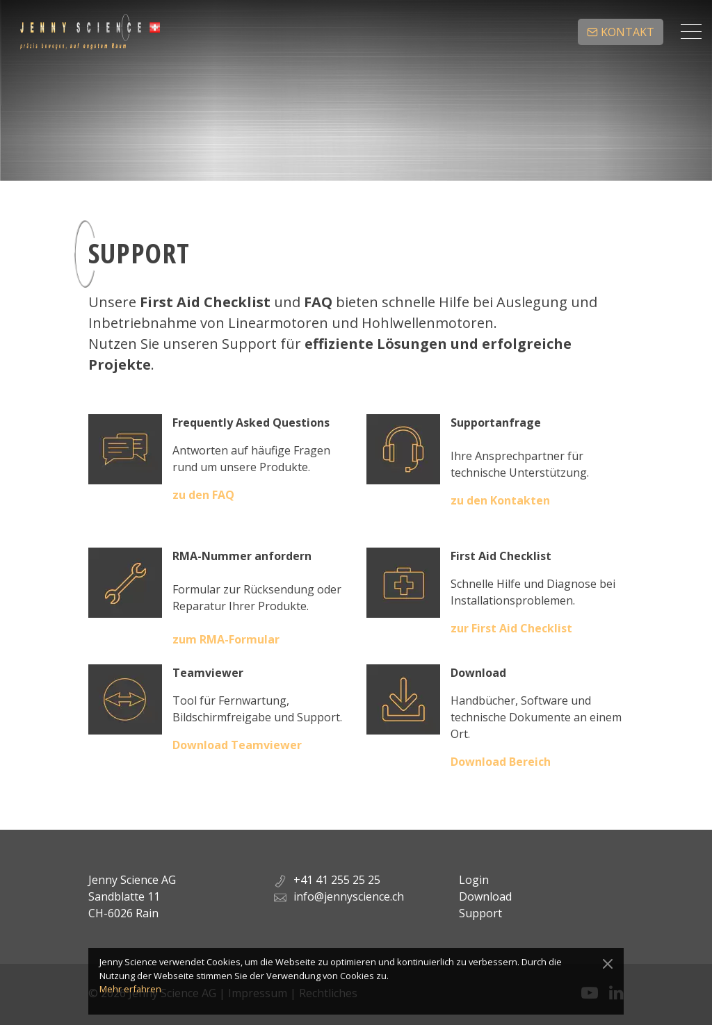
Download (485, 896)
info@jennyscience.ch (348, 896)
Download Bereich (501, 761)
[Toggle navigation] (691, 32)
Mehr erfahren (130, 989)
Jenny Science (89, 32)
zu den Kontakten (500, 500)
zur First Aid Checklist (511, 628)
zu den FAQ (203, 494)
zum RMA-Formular (226, 639)
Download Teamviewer (237, 745)
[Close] (607, 964)
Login (474, 879)
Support (480, 913)
